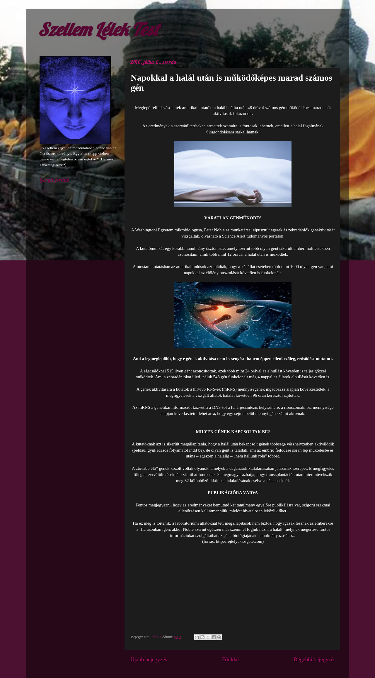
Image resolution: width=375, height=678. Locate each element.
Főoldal (230, 659)
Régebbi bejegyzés (314, 659)
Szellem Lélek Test (98, 29)
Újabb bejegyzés (148, 659)
